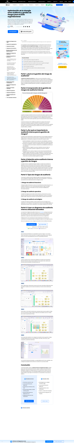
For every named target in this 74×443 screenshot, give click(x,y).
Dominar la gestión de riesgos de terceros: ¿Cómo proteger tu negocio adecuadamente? (11, 74)
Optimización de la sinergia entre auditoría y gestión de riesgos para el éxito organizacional (11, 78)
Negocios (61, 1)
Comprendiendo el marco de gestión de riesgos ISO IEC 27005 (11, 60)
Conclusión (25, 69)
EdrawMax (42, 212)
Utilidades (49, 1)
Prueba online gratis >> (59, 441)
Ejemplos (25, 40)
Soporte (69, 1)
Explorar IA (55, 1)
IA (27, 4)
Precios (65, 4)
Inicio (22, 40)
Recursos (31, 4)
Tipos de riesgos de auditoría (29, 66)
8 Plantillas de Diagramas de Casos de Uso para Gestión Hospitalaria (11, 63)
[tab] (11, 41)
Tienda (65, 1)
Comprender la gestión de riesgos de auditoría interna (33, 61)
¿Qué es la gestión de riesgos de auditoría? (31, 59)
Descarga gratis (59, 4)
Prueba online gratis (26, 31)
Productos (15, 4)
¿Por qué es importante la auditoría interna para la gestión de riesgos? (36, 63)
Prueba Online (42, 224)
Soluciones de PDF (42, 1)
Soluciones (21, 4)
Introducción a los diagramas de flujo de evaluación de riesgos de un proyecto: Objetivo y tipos (11, 68)
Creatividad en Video (22, 1)
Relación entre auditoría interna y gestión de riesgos (33, 64)
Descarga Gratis (32, 224)
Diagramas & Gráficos (32, 1)
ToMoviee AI (14, 1)
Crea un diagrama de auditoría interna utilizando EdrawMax (34, 67)
